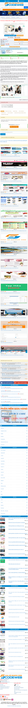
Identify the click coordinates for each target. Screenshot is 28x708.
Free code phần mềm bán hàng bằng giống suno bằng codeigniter (18, 582)
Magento (14, 480)
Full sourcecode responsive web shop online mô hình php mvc (18, 648)
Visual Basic (14, 461)
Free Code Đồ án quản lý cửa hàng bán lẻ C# (15, 656)
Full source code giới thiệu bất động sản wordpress (16, 596)
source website (10, 112)
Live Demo (21, 41)
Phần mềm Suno (16, 688)
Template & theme (14, 430)
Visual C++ (14, 466)
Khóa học (14, 428)
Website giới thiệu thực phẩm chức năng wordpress (17, 537)
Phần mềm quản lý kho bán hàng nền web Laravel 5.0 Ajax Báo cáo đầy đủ (18, 666)
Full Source (14, 444)
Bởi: (3, 373)
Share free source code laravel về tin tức (14, 652)
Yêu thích (10, 37)
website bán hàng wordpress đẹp (20, 112)
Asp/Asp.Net (14, 452)
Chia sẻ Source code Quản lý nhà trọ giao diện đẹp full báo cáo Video (12, 388)
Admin (11, 50)
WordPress (6, 41)
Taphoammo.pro (18, 97)
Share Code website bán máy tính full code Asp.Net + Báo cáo (18, 644)
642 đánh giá (8, 45)
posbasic (7, 1)
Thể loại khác (14, 513)
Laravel (14, 455)
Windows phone (14, 486)
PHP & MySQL (14, 450)
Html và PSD (14, 477)
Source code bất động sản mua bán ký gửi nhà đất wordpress (18, 601)
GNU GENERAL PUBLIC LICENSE (15, 46)
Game (14, 502)
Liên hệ (1, 689)
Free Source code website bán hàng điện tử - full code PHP (17, 639)
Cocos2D (14, 488)
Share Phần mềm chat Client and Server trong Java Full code (10, 391)
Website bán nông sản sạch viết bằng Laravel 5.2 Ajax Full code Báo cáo (18, 661)
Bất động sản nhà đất (17, 692)
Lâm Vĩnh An (3, 387)
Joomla (14, 469)
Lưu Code (17, 37)
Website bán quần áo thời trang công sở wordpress (16, 621)
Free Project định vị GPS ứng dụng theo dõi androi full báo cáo (11, 397)
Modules (14, 436)
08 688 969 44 (22, 1)
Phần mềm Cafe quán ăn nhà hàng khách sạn (20, 690)
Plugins (14, 433)
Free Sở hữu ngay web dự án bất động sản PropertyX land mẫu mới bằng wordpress (18, 569)
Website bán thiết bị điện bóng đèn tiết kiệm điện (16, 529)
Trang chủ (3, 17)
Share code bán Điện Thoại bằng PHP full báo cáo (13, 399)
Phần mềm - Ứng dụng (14, 510)
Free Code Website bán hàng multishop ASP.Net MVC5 (17, 669)
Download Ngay (21, 39)
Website (14, 505)
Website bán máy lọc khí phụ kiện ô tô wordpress (16, 522)
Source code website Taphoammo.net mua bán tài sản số (18, 559)
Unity (14, 483)
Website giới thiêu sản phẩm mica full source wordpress (17, 533)
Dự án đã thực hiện (17, 686)
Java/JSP (14, 458)
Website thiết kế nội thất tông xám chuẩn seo (16, 549)
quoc (1, 396)
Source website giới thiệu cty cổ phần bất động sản (17, 572)
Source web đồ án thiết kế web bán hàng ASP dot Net (16, 624)
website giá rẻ (3, 112)
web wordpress (21, 111)
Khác (14, 494)
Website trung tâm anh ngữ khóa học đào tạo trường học (17, 612)
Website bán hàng (8, 111)
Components (14, 439)
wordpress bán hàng (4, 114)
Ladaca (15, 693)
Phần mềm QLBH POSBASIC (18, 687)
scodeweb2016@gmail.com (5, 681)
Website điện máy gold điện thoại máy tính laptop (16, 609)
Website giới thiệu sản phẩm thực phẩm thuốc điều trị (17, 545)
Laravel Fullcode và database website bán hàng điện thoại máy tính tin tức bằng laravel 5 (18, 636)
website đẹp (15, 111)
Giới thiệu (1, 684)
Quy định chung (2, 685)
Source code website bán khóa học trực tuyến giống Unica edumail (18, 519)
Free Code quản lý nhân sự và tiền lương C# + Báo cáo (17, 605)
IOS (14, 491)
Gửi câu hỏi (3, 134)
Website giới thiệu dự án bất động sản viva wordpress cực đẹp (18, 577)
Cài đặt (21, 43)
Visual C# (14, 472)
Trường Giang (3, 390)
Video (14, 499)
